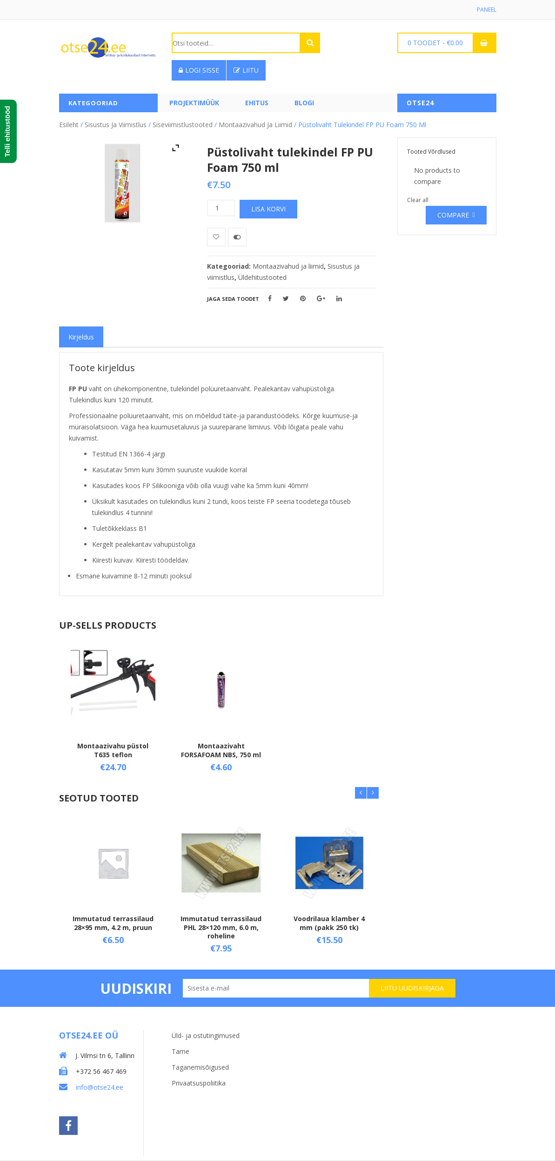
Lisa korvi (268, 208)
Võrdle (237, 237)
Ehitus (256, 102)
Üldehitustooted (262, 277)
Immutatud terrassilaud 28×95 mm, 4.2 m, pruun (113, 923)
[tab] (81, 336)
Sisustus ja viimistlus (116, 124)
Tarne (180, 1051)
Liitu (246, 70)
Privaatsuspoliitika (199, 1083)
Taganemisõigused (200, 1067)
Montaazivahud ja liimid (255, 124)
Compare (453, 214)
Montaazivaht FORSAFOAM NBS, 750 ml (221, 750)
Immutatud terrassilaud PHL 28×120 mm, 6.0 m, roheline (221, 927)
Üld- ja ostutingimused (206, 1035)
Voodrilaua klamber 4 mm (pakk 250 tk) (329, 923)
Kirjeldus (81, 337)
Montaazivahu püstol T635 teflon (112, 750)
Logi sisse (199, 70)
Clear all (417, 200)
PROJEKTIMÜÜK (194, 102)
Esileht (69, 124)
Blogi (304, 102)
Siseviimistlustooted (183, 124)
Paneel (486, 10)
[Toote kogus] (221, 208)
